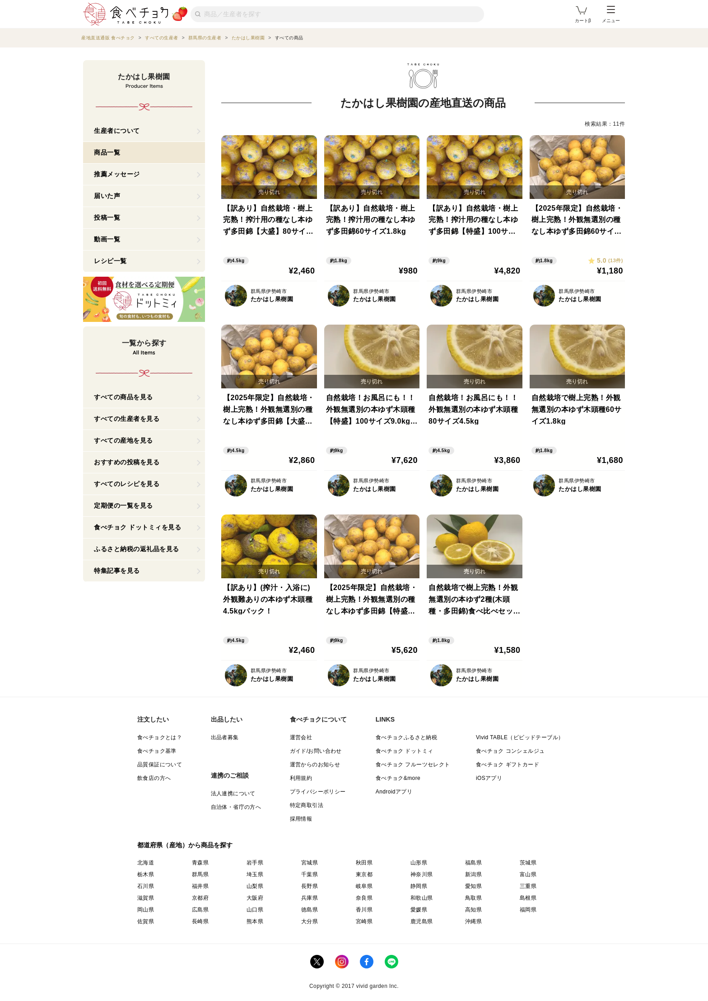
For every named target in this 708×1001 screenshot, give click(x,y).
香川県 (364, 910)
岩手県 (255, 862)
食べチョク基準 (157, 751)
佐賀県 (145, 921)
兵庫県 (309, 898)
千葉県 (309, 874)
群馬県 (200, 874)
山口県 (255, 910)
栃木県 (145, 874)
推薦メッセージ (117, 174)
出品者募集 (225, 737)
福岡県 (528, 910)
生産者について (117, 130)
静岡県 (418, 886)
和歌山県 (421, 898)
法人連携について (233, 793)
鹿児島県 (421, 921)
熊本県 (255, 921)
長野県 (309, 886)
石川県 (145, 886)
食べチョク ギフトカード (507, 764)
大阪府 (255, 898)
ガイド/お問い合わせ (316, 751)
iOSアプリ (489, 778)
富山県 (528, 874)
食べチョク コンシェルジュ (510, 751)
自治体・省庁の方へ (236, 807)
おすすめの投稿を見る (126, 462)
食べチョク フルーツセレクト (413, 764)
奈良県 (364, 898)
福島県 (473, 862)
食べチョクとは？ (159, 737)
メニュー (611, 14)
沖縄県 (473, 921)
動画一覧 (107, 239)
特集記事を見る (117, 570)
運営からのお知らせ (315, 764)
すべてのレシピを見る (126, 483)
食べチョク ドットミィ (404, 751)
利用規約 (301, 778)
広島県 (200, 910)
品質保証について (159, 764)
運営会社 (301, 737)
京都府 (200, 898)
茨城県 (528, 862)
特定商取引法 (306, 805)
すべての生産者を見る (126, 418)
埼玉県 (255, 874)
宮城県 (309, 862)
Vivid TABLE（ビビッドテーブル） (520, 737)
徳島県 (309, 910)
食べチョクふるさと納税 (406, 737)
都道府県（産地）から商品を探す (185, 845)
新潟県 (473, 874)
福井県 (200, 886)
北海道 (145, 862)
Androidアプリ (394, 792)
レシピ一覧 (110, 260)
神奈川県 (421, 874)
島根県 (528, 898)
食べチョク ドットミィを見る (137, 527)
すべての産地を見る (123, 440)
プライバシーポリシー (318, 792)
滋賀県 (145, 898)
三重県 (528, 886)
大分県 (309, 921)
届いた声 (107, 195)
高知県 (473, 910)
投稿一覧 (107, 217)
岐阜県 (364, 886)
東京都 (364, 874)
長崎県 (200, 921)
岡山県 (145, 910)
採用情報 (301, 819)
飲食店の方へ (154, 778)
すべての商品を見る (123, 397)
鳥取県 (473, 898)
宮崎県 (364, 921)
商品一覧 (107, 152)
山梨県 (255, 886)
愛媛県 (418, 910)
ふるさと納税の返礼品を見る (136, 548)
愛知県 (473, 886)
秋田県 (364, 862)
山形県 (418, 862)
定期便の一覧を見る (123, 505)
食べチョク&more (398, 778)
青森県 (200, 862)
